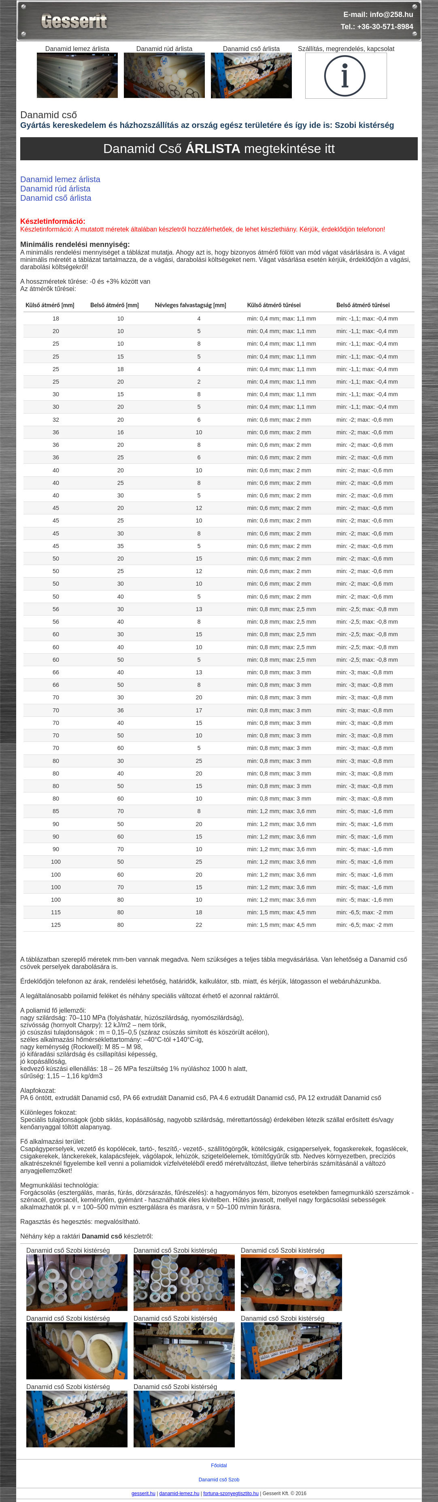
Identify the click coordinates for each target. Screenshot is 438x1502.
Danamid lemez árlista (60, 179)
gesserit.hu (143, 1493)
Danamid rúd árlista (55, 188)
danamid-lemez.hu (179, 1493)
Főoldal (219, 1465)
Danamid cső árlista (55, 197)
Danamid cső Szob (219, 1480)
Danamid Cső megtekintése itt (219, 148)
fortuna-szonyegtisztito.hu (231, 1493)
